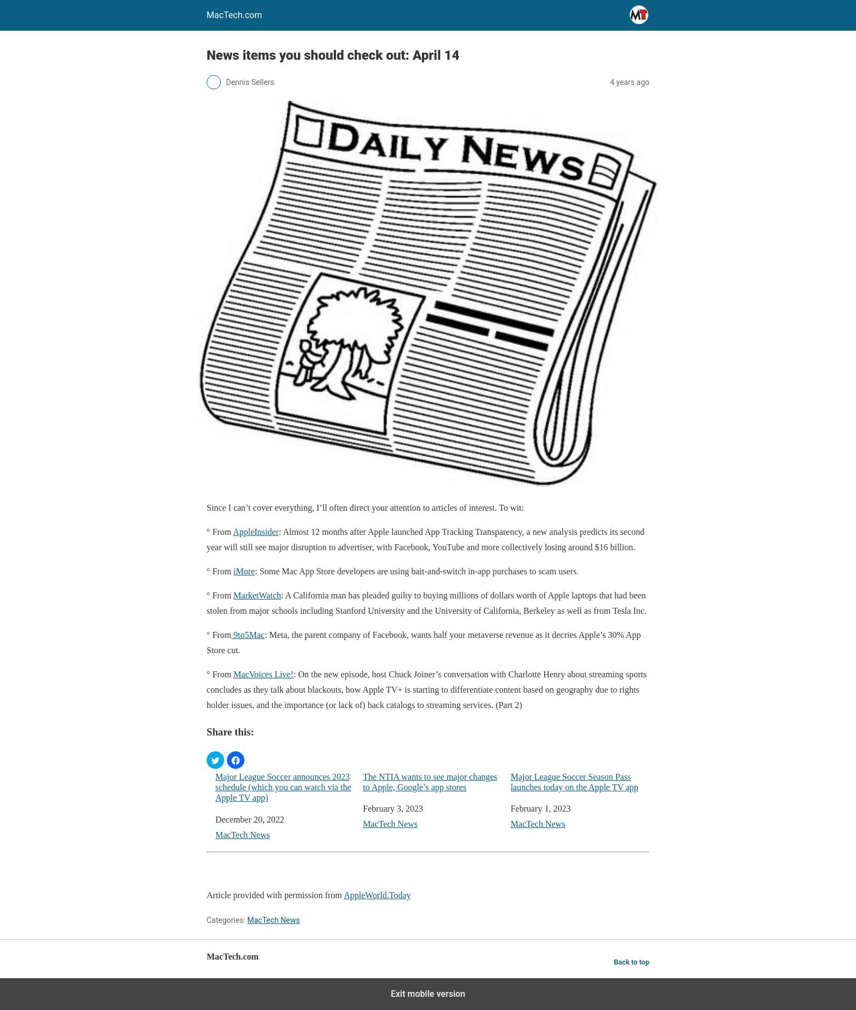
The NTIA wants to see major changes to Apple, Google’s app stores (430, 782)
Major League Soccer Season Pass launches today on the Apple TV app (574, 782)
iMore (244, 571)
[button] (215, 760)
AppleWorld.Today (377, 895)
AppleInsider (256, 532)
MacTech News (242, 835)
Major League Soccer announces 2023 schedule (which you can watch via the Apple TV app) (283, 787)
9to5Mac (248, 635)
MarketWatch (257, 595)
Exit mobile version (428, 994)
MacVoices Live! (263, 674)
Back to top (631, 962)
